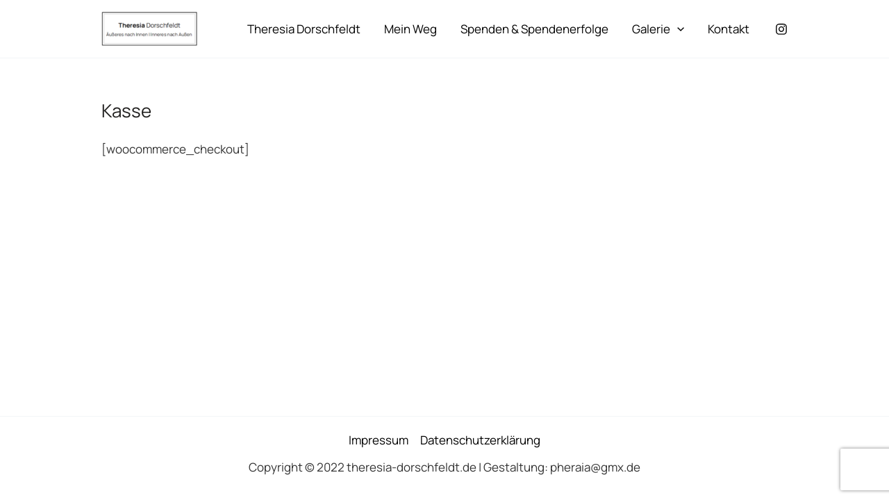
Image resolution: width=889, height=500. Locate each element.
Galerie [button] (658, 29)
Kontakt (728, 29)
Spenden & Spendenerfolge (534, 29)
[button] (677, 29)
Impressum (378, 440)
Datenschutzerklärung (480, 440)
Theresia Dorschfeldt (303, 29)
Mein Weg (410, 29)
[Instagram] (781, 29)
